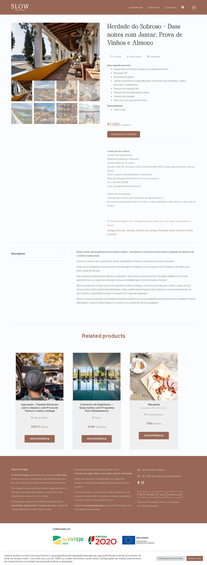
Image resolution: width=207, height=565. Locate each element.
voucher (112, 234)
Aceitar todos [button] (194, 558)
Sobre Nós (154, 7)
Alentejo (120, 230)
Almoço (130, 230)
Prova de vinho (166, 230)
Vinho (189, 230)
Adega (110, 230)
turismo (180, 230)
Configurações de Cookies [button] (170, 558)
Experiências (136, 7)
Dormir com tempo (119, 221)
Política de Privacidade (147, 502)
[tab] (38, 254)
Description (18, 253)
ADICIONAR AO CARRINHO (123, 134)
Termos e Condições (169, 502)
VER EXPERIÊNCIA (39, 438)
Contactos (170, 7)
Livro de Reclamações (147, 505)
